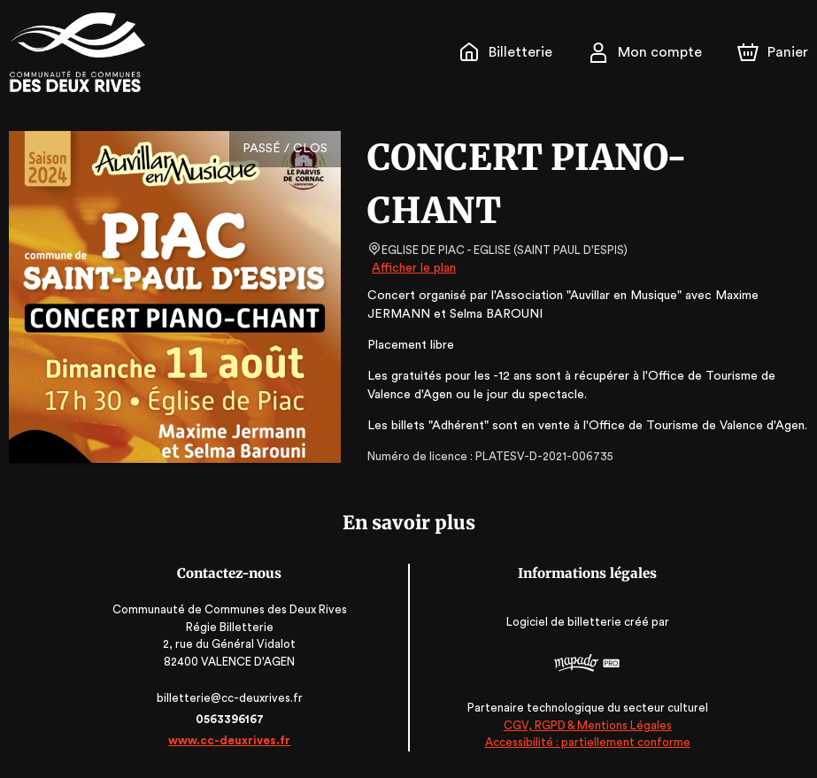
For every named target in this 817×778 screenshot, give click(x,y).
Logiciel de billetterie (564, 621)
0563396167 (230, 719)
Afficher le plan (412, 268)
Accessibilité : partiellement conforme (586, 742)
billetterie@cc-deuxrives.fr (230, 698)
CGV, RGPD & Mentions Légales (587, 725)
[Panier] (772, 52)
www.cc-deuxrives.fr (230, 740)
